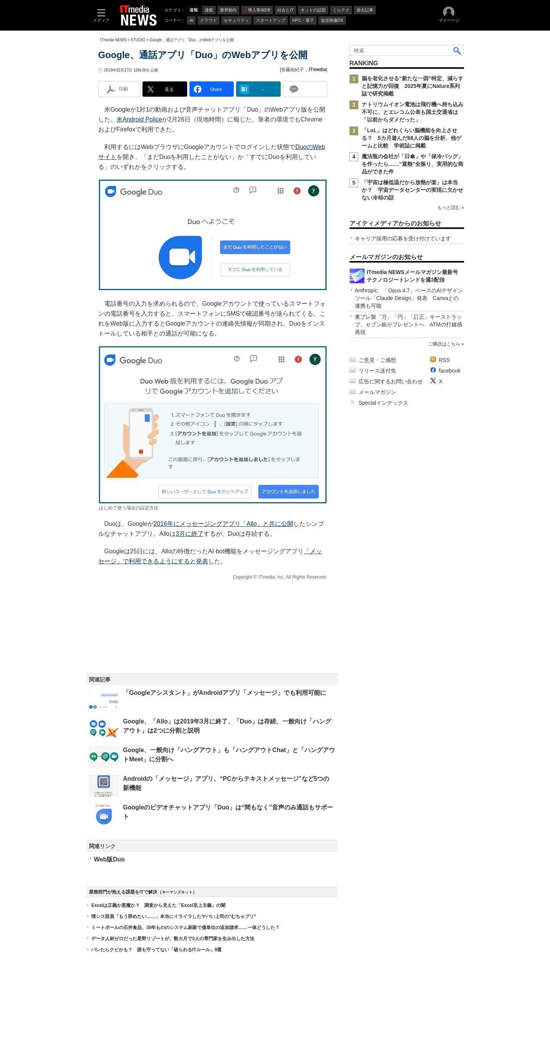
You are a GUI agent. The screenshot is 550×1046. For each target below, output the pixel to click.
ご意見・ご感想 (377, 360)
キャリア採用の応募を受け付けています (403, 238)
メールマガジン (377, 392)
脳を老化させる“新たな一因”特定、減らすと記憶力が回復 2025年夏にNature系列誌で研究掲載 (412, 86)
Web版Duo (109, 859)
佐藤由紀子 (292, 69)
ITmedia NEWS (113, 40)
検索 (457, 50)
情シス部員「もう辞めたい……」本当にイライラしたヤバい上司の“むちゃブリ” (173, 916)
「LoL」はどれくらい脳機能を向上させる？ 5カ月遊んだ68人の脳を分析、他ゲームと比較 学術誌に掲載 (411, 138)
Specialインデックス (383, 403)
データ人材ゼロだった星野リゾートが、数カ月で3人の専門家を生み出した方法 (172, 938)
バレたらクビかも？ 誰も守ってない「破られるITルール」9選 (156, 949)
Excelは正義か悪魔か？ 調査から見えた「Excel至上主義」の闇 (158, 905)
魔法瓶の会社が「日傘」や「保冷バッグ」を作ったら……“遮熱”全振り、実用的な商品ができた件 (412, 164)
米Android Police (139, 119)
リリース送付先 (377, 371)
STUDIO (138, 40)
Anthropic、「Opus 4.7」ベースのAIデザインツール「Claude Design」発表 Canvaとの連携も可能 (409, 298)
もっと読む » (450, 207)
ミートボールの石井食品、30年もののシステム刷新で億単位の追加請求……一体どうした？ (185, 927)
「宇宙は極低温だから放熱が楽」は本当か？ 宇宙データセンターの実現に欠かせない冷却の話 (412, 190)
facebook (450, 371)
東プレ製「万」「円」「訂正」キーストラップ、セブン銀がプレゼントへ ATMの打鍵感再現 (408, 324)
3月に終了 (190, 533)
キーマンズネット (177, 892)
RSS (444, 360)
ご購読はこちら (444, 344)
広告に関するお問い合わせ (391, 381)
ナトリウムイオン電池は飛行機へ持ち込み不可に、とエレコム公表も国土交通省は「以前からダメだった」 (412, 112)
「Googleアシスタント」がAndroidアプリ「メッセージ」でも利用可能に (224, 692)
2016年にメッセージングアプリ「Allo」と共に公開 (223, 524)
